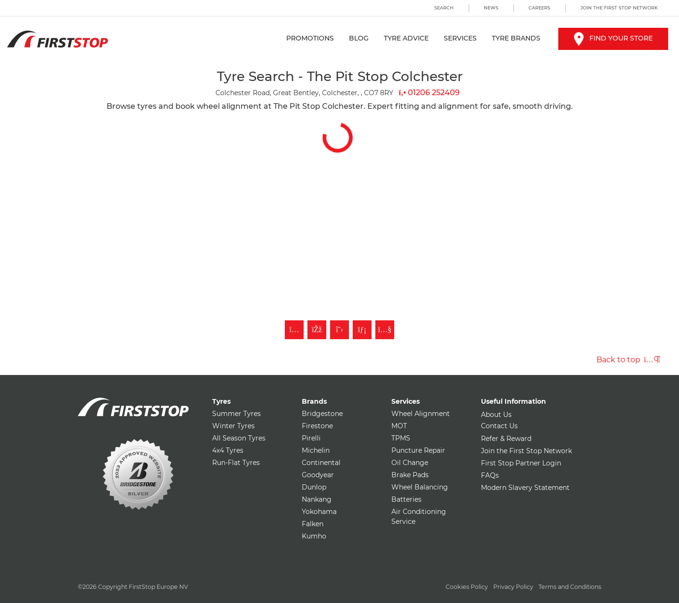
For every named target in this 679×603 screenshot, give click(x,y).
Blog (359, 38)
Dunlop (314, 487)
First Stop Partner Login (521, 463)
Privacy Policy (513, 586)
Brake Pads (410, 475)
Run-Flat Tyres (236, 462)
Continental (321, 462)
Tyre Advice (406, 38)
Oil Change (409, 462)
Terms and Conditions (569, 586)
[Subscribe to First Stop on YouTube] (384, 329)
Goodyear (318, 475)
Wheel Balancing (419, 487)
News (491, 7)
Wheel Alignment (420, 413)
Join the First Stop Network (619, 7)
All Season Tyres (238, 438)
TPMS (400, 438)
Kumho (314, 536)
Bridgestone (322, 413)
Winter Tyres (233, 426)
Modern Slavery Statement (525, 487)
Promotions (310, 38)
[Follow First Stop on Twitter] (339, 329)
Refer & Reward (506, 438)
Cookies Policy (467, 586)
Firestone (317, 426)
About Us (496, 414)
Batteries (406, 499)
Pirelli (311, 438)
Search (444, 7)
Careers (539, 7)
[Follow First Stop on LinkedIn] (362, 329)
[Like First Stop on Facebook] (316, 329)
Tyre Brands (516, 38)
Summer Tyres (236, 413)
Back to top (628, 359)
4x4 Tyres (227, 450)
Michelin (316, 450)
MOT (399, 426)
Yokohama (319, 511)
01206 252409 (429, 92)
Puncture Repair (418, 450)
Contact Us (499, 426)
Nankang (316, 499)
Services (460, 38)
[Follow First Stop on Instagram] (294, 329)
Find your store (613, 38)
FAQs (490, 475)
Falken (312, 524)
